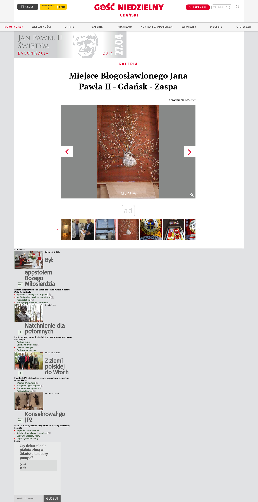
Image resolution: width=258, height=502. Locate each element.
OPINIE (69, 26)
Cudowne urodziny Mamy (28, 436)
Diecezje (216, 26)
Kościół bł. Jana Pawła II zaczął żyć (34, 433)
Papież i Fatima (25, 300)
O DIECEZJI (243, 26)
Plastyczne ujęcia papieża (30, 386)
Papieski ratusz (23, 342)
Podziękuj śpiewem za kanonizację (32, 303)
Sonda (17, 441)
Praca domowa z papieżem (29, 388)
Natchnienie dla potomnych (45, 328)
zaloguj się (221, 7)
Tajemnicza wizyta (25, 347)
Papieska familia (26, 391)
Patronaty (188, 26)
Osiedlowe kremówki (28, 345)
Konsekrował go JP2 (45, 417)
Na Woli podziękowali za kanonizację (35, 297)
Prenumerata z (49, 6)
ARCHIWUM (125, 26)
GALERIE (97, 26)
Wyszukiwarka (237, 7)
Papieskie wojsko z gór (27, 350)
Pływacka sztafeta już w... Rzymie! (34, 294)
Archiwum (29, 498)
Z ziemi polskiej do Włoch (56, 366)
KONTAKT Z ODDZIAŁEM (157, 26)
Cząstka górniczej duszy (27, 438)
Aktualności (19, 249)
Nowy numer (13, 26)
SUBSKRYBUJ (198, 7)
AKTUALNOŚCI (41, 26)
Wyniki (20, 498)
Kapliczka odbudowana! (28, 430)
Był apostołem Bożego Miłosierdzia (40, 272)
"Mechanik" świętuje (27, 383)
